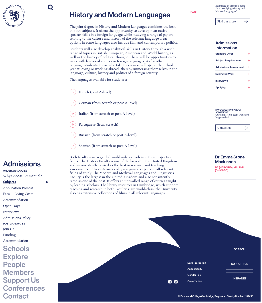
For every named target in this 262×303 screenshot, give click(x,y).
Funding (9, 235)
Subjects (9, 182)
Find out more (232, 22)
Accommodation (15, 200)
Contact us (232, 128)
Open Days (11, 206)
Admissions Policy (17, 218)
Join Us (8, 229)
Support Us (239, 264)
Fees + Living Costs (18, 194)
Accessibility (194, 269)
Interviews (11, 212)
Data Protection (196, 263)
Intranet (240, 278)
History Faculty (98, 161)
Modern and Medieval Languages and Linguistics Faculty (122, 175)
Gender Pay (194, 275)
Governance (194, 281)
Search (239, 249)
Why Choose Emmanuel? (22, 176)
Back (193, 12)
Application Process (18, 188)
